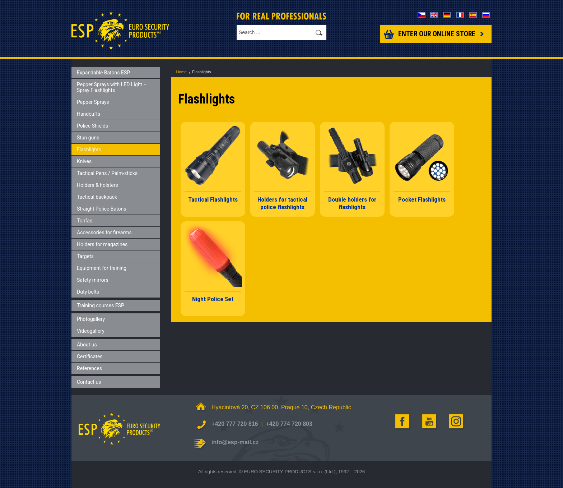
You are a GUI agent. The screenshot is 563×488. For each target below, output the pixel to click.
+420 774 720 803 (289, 424)
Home (181, 72)
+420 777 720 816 (234, 424)
